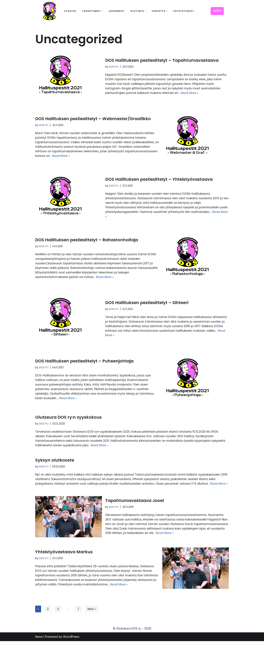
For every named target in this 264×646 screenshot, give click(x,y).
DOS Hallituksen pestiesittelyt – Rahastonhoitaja (86, 240)
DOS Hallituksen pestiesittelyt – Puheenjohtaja (84, 361)
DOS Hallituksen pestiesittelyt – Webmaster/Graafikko (93, 118)
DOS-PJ (114, 67)
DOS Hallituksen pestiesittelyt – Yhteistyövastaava (159, 179)
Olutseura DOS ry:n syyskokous (68, 417)
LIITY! (217, 11)
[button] (102, 11)
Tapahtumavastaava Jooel (134, 505)
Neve (39, 641)
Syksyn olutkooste (54, 460)
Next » (92, 614)
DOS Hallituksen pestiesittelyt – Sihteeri (146, 303)
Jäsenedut (116, 11)
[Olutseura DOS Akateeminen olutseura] (49, 11)
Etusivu (70, 11)
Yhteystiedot (183, 11)
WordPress (71, 641)
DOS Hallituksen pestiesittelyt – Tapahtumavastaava (162, 60)
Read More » (192, 93)
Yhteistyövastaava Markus (64, 557)
